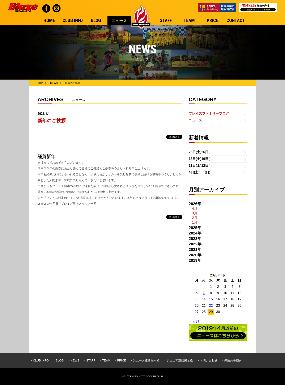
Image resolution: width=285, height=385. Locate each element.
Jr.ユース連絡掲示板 (146, 360)
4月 (194, 208)
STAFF (90, 360)
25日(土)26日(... (200, 152)
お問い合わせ (208, 360)
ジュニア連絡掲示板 (179, 360)
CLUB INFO (41, 360)
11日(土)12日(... (200, 165)
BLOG (60, 360)
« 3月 (197, 321)
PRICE (121, 360)
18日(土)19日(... (200, 159)
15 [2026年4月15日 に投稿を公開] (211, 299)
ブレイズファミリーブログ (209, 113)
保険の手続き (233, 360)
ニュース (195, 120)
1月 (194, 222)
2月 (194, 218)
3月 (194, 213)
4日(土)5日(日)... (201, 172)
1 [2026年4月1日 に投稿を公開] (211, 286)
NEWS (75, 360)
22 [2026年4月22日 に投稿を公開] (211, 305)
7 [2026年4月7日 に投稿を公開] (204, 293)
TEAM (106, 360)
